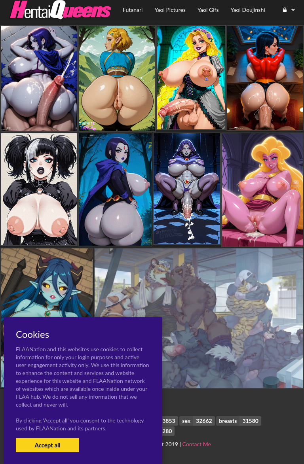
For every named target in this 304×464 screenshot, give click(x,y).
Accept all (47, 445)
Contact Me (196, 444)
